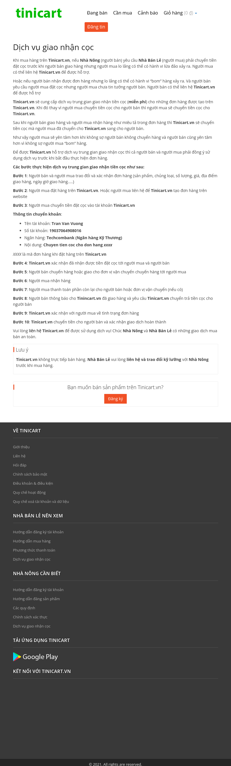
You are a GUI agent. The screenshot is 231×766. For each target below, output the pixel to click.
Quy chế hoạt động (29, 492)
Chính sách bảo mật (30, 474)
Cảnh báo (148, 13)
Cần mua (122, 13)
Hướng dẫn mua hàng (32, 541)
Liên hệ (19, 456)
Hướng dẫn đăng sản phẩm (36, 598)
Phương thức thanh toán (34, 550)
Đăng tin (96, 27)
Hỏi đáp (19, 465)
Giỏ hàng (180, 13)
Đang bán (97, 13)
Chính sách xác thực (30, 617)
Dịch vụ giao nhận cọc (32, 559)
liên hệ (35, 330)
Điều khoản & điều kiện (33, 483)
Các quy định (24, 607)
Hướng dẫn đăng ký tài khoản (38, 531)
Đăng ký (115, 398)
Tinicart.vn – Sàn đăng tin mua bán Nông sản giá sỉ (38, 13)
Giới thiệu (21, 446)
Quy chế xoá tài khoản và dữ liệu (41, 501)
